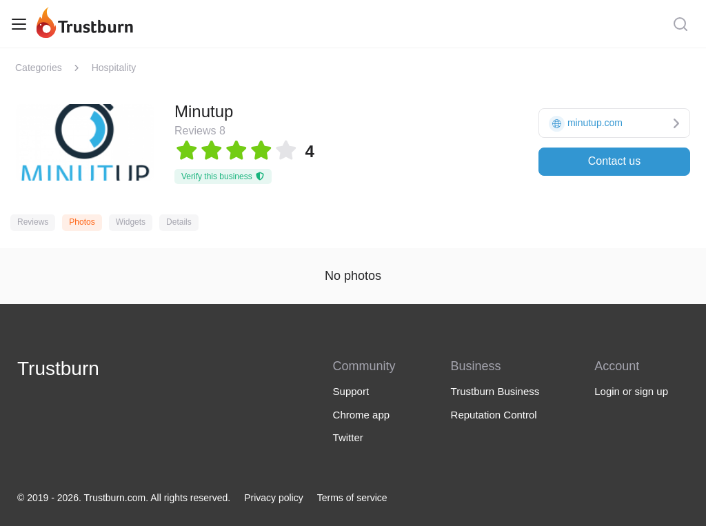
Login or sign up (631, 391)
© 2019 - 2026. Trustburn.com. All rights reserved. (123, 497)
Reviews (32, 222)
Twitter (348, 437)
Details (179, 222)
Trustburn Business (495, 391)
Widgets (130, 222)
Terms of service (352, 497)
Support (351, 391)
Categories (38, 67)
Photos (81, 222)
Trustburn (58, 368)
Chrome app (361, 415)
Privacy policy (273, 497)
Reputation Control (494, 415)
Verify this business (223, 176)
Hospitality (114, 67)
